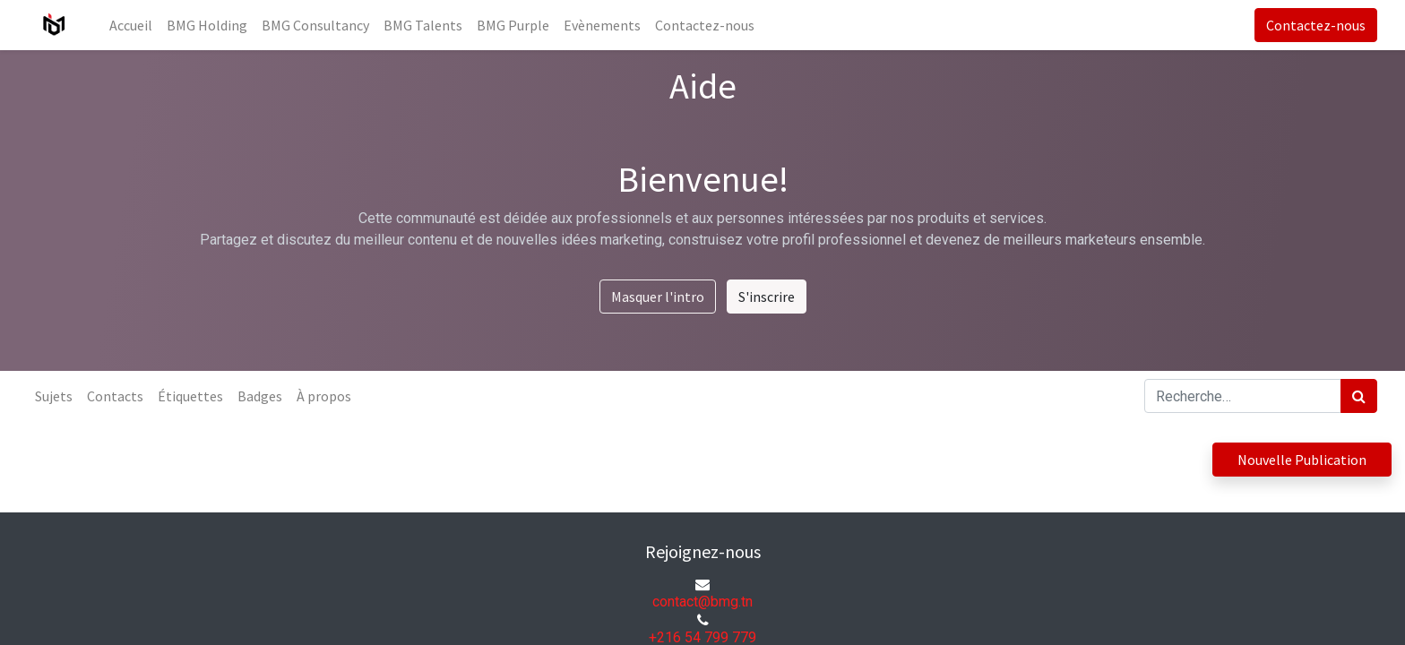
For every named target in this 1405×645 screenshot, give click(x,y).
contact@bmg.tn (702, 601)
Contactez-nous (1316, 25)
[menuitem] (130, 25)
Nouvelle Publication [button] (1301, 460)
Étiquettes (190, 396)
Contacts (115, 396)
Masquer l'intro (657, 296)
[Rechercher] (1358, 396)
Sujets (54, 396)
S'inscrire (766, 296)
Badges (259, 396)
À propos (324, 396)
